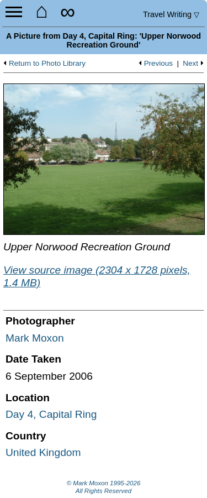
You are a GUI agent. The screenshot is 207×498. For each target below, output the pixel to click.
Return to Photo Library (47, 63)
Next (190, 63)
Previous (158, 63)
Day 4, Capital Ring (51, 414)
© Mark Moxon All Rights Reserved (104, 487)
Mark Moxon (35, 338)
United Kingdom (43, 452)
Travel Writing (171, 14)
